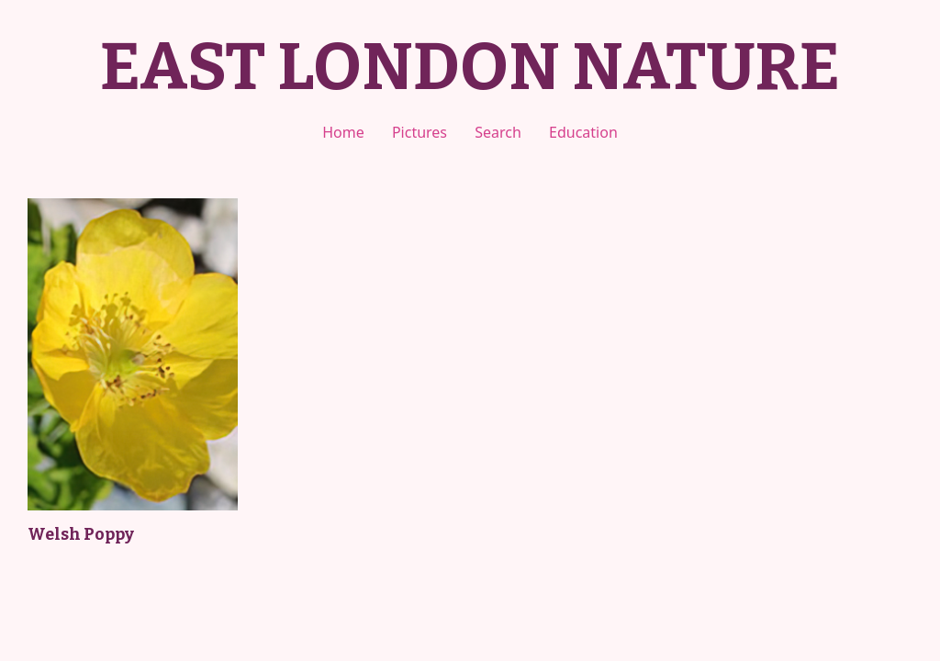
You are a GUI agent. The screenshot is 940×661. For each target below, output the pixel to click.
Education (583, 132)
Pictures (419, 132)
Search (498, 132)
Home (343, 132)
